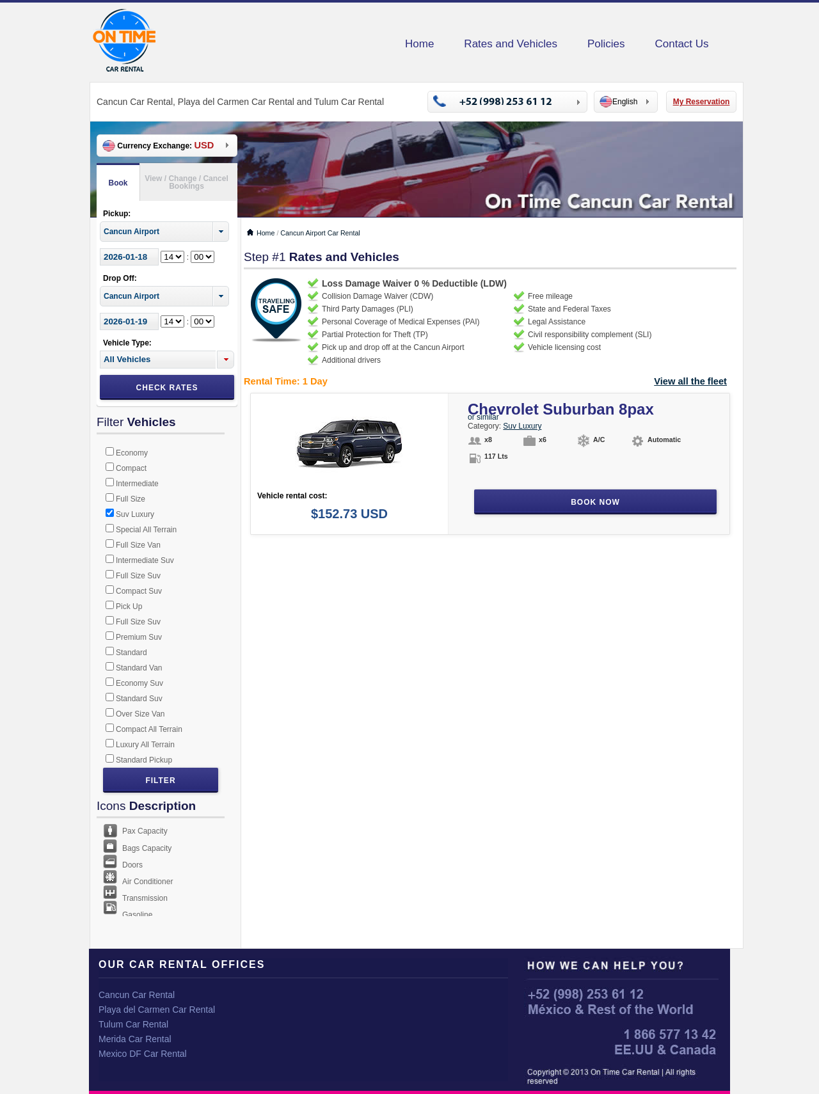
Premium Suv (139, 637)
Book (118, 182)
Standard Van (139, 667)
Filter (160, 780)
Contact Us (682, 44)
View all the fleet (690, 381)
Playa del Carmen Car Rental (157, 1009)
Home (419, 44)
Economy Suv (139, 683)
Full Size (130, 499)
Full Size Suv (138, 575)
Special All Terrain (146, 529)
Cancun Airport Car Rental (320, 233)
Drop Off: (120, 278)
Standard (131, 652)
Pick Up (129, 606)
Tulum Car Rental (133, 1024)
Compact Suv (139, 591)
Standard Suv (139, 698)
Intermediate (137, 483)
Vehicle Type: (127, 342)
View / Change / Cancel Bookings (186, 182)
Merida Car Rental (135, 1039)
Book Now (595, 502)
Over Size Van (140, 714)
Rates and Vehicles (510, 44)
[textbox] (158, 360)
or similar (483, 417)
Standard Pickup (144, 760)
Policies (606, 44)
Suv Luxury (135, 514)
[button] (225, 360)
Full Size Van (138, 545)
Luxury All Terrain (145, 744)
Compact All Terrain (149, 729)
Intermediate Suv (145, 560)
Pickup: (117, 213)
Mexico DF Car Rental (143, 1054)
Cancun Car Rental (137, 995)
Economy (132, 452)
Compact (131, 468)
